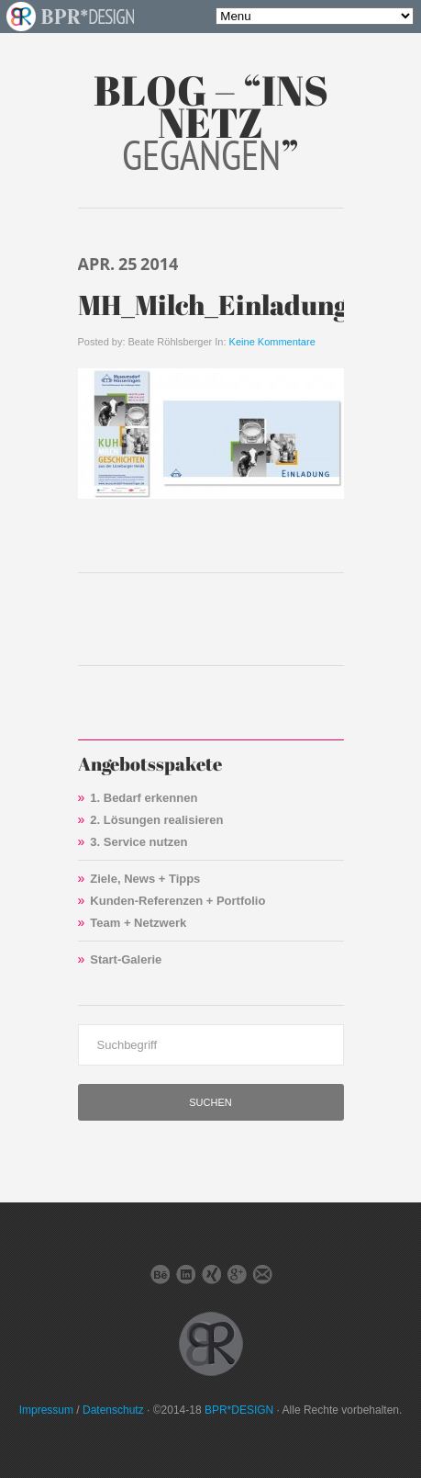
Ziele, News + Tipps (145, 879)
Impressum (46, 1410)
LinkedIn (185, 1274)
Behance (160, 1274)
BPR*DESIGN (239, 1410)
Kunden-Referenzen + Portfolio (177, 901)
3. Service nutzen (138, 842)
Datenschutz (113, 1410)
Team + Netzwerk (138, 923)
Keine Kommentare (272, 341)
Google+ (237, 1274)
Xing (211, 1274)
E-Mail (262, 1274)
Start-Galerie (125, 959)
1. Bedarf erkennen (143, 798)
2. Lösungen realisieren (156, 820)
